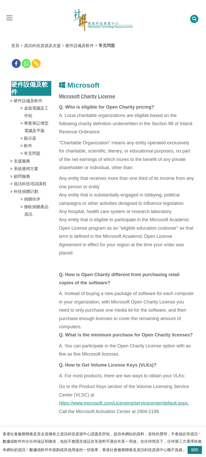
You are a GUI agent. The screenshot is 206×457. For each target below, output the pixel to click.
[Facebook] (16, 63)
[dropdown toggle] (9, 18)
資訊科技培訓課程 (30, 184)
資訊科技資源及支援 (42, 45)
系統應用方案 (26, 169)
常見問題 (32, 153)
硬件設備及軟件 (79, 45)
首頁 (15, 45)
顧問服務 (22, 176)
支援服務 (22, 161)
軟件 (28, 146)
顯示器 (30, 138)
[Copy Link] (36, 63)
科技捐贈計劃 (26, 191)
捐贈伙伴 (32, 199)
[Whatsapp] (26, 63)
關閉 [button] (194, 450)
